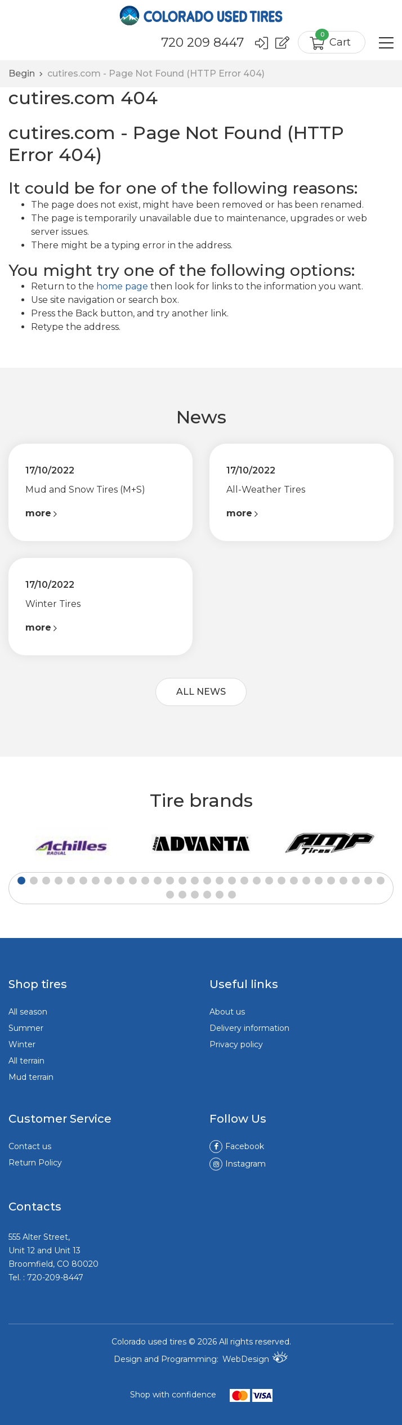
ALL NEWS (201, 691)
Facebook (236, 1146)
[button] (21, 880)
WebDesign (255, 1357)
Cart (333, 39)
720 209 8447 (201, 43)
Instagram (237, 1163)
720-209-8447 (55, 1277)
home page (122, 285)
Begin (21, 72)
